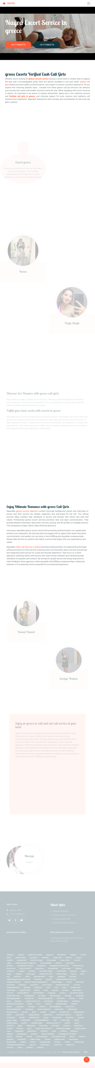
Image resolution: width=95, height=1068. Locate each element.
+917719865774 (18, 44)
